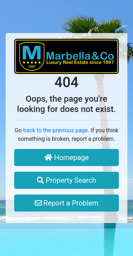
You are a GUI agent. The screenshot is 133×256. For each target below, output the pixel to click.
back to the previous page (55, 130)
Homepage (66, 157)
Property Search (66, 180)
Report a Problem (67, 203)
